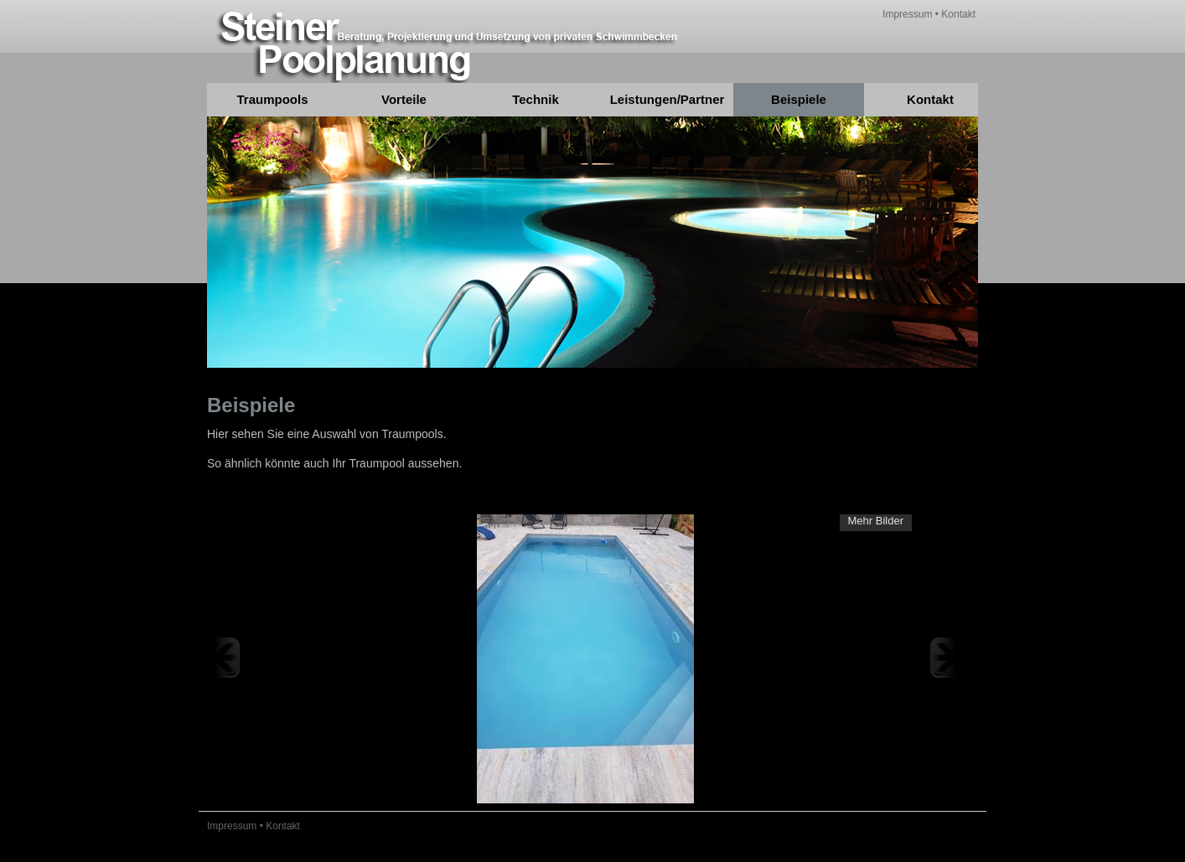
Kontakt (958, 14)
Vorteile (404, 99)
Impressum (907, 14)
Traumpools (272, 99)
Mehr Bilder (875, 520)
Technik (535, 99)
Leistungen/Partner (667, 99)
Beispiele (798, 99)
